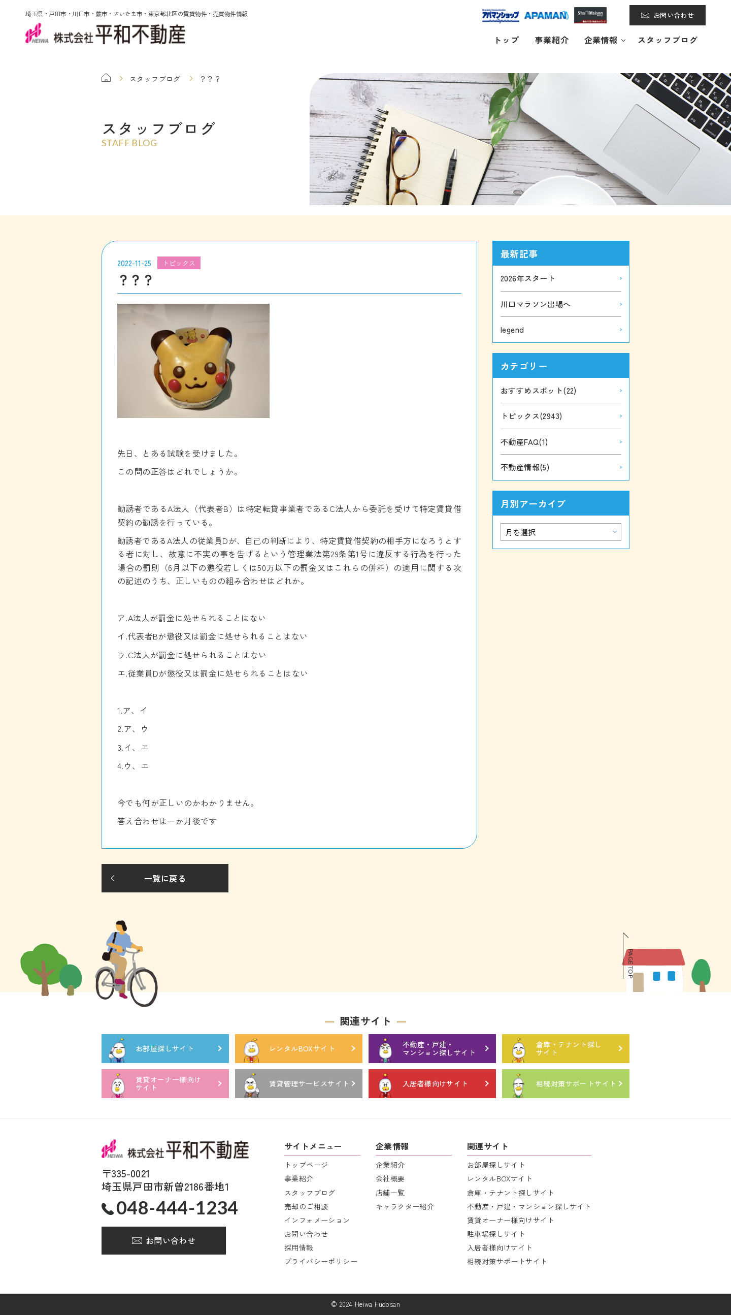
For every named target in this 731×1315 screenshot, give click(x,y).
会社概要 (390, 1178)
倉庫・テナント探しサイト (511, 1193)
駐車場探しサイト (496, 1234)
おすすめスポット (539, 390)
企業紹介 (390, 1165)
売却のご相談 (306, 1206)
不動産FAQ (524, 441)
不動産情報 (525, 467)
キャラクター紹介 (405, 1206)
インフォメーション (317, 1220)
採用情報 (299, 1247)
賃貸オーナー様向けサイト (511, 1220)
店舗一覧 (390, 1193)
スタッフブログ (668, 40)
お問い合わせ (673, 15)
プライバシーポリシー (320, 1261)
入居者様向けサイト (500, 1247)
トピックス (531, 415)
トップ (506, 40)
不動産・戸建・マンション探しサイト (529, 1206)
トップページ (306, 1165)
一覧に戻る (165, 878)
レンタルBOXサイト (500, 1178)
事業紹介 (552, 40)
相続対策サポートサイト (507, 1261)
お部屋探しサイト (496, 1165)
